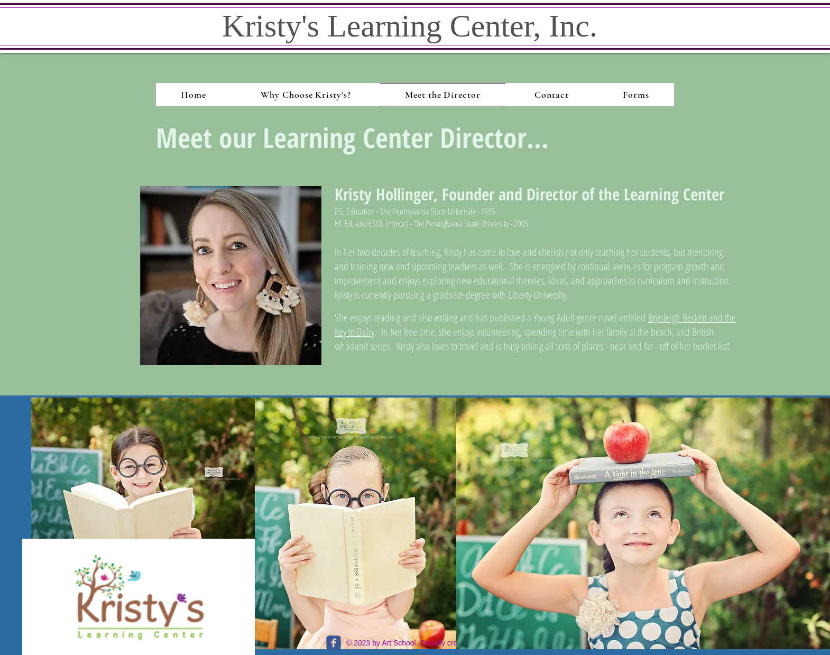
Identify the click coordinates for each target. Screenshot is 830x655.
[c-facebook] (333, 642)
